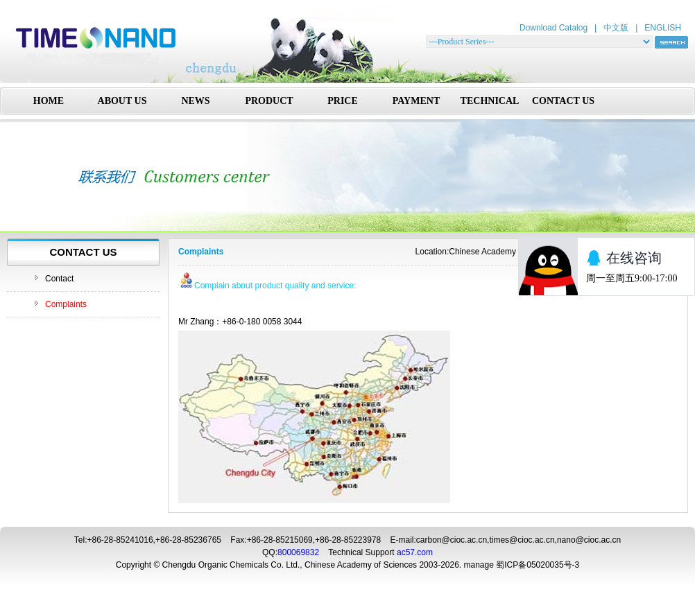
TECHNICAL (490, 101)
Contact (59, 278)
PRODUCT (269, 101)
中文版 (615, 28)
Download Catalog (553, 28)
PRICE (342, 101)
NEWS (195, 101)
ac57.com (415, 552)
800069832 (298, 552)
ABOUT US (122, 101)
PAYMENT (416, 101)
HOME (48, 101)
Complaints (66, 304)
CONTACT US (563, 101)
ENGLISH (662, 28)
